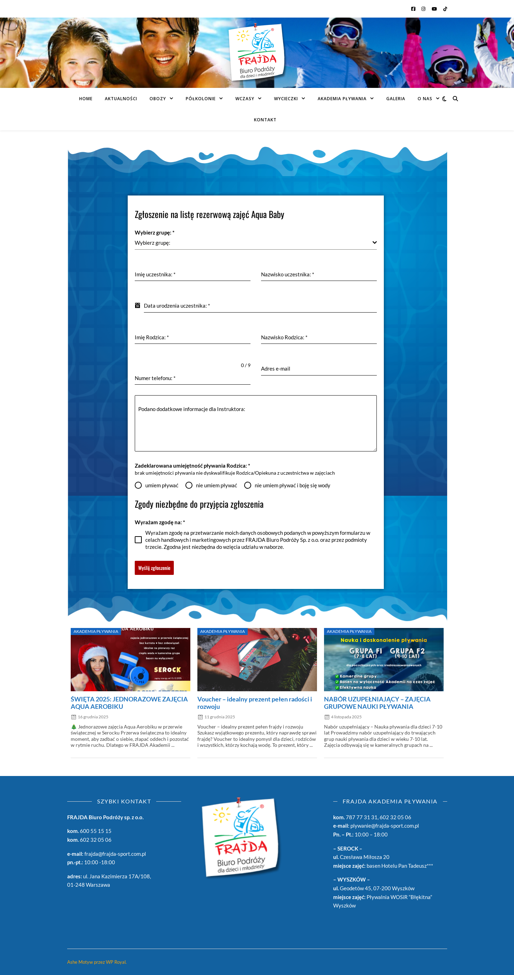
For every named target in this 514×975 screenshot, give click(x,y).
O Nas (425, 99)
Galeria (395, 99)
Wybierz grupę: (154, 232)
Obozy (158, 99)
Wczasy (244, 99)
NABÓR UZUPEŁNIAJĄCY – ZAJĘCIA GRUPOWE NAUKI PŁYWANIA (377, 702)
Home (86, 99)
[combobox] (256, 243)
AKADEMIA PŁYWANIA (342, 99)
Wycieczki (286, 99)
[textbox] (254, 242)
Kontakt (265, 120)
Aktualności (121, 99)
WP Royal (116, 962)
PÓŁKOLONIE (201, 99)
